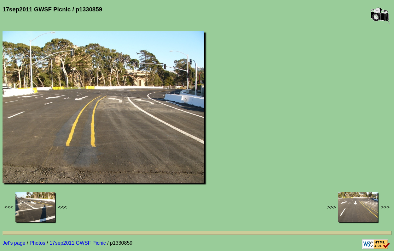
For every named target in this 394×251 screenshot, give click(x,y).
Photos (37, 243)
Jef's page (14, 243)
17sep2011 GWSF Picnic (77, 243)
